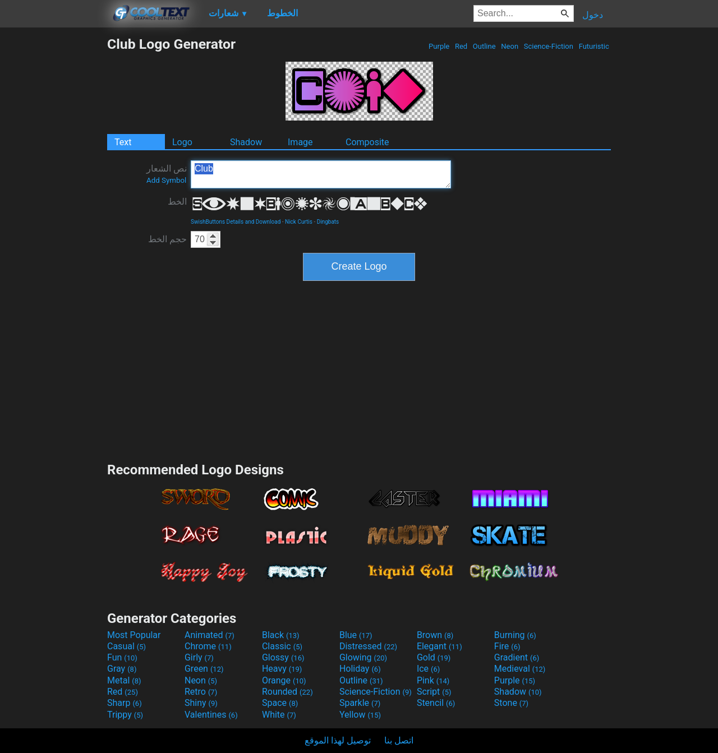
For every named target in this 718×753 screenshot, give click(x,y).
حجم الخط (167, 239)
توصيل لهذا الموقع (338, 740)
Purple (439, 46)
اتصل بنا (398, 740)
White (279, 714)
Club (321, 174)
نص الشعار (166, 173)
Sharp (124, 702)
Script (434, 691)
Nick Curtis (298, 222)
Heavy (282, 668)
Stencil (436, 702)
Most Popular (134, 635)
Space (280, 702)
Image (300, 142)
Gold (434, 657)
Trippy (125, 714)
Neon (509, 46)
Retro (201, 691)
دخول (592, 15)
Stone (511, 702)
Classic (282, 646)
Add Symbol (166, 180)
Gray (121, 668)
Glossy (283, 657)
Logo (182, 142)
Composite (367, 142)
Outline (484, 46)
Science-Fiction (549, 46)
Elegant (439, 646)
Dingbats (328, 222)
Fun (122, 657)
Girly (199, 657)
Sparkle (359, 702)
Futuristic (594, 46)
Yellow (360, 714)
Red (461, 46)
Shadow (246, 142)
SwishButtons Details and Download (235, 222)
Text (122, 142)
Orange (284, 680)
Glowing (363, 657)
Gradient (516, 657)
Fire (507, 646)
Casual (126, 646)
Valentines (211, 714)
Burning (515, 635)
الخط (177, 201)
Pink (433, 680)
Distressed (368, 646)
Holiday (360, 668)
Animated (209, 635)
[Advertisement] (53, 204)
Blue (355, 635)
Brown (435, 635)
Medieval (520, 668)
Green (204, 668)
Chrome (208, 646)
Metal (124, 680)
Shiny (201, 702)
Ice (428, 668)
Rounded (287, 691)
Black (281, 635)
